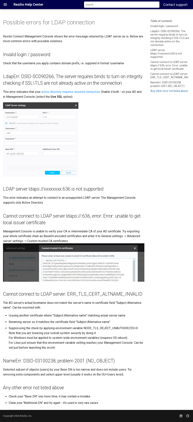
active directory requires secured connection (70, 92)
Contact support (175, 5)
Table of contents (161, 20)
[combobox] (121, 5)
